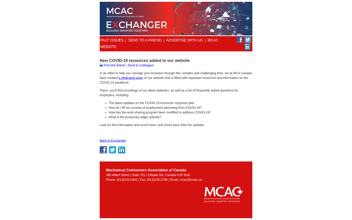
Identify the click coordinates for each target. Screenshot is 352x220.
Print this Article (112, 65)
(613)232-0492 (127, 179)
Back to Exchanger (113, 140)
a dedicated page (131, 78)
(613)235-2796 (157, 179)
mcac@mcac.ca (191, 179)
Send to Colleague (141, 65)
